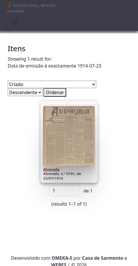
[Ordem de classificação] (25, 92)
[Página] (64, 190)
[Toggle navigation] (15, 23)
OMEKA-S (62, 258)
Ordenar (55, 92)
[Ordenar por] (52, 84)
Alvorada (51, 169)
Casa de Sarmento (102, 258)
